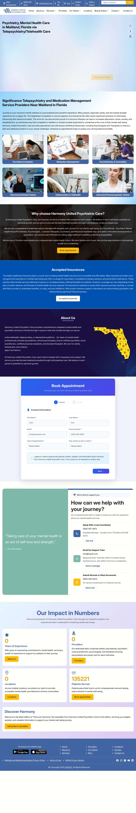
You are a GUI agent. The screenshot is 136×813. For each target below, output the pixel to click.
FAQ (68, 3)
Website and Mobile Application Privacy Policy (25, 760)
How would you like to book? (80, 441)
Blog (90, 753)
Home (31, 11)
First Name (31, 418)
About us (40, 11)
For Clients (74, 11)
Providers (63, 11)
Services (50, 11)
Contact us (127, 11)
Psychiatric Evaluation (23, 162)
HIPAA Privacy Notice (74, 760)
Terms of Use (55, 760)
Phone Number (74, 429)
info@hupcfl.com (45, 3)
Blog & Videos (101, 11)
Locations (88, 11)
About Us (66, 750)
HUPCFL (68, 767)
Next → (101, 471)
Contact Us (119, 753)
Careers (114, 11)
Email (29, 429)
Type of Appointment (35, 441)
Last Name (73, 418)
